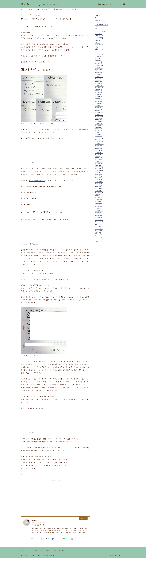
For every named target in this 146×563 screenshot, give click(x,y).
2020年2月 (99, 215)
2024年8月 (99, 94)
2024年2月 (99, 108)
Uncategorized (100, 18)
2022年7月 (99, 150)
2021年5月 (99, 181)
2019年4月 (99, 237)
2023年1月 (99, 137)
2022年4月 (99, 157)
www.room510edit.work (29, 163)
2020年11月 (99, 195)
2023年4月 (99, 130)
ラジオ (97, 42)
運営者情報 (24, 555)
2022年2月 (99, 161)
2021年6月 (99, 179)
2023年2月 (99, 134)
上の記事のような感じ (37, 180)
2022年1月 (99, 163)
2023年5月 (99, 128)
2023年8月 (99, 121)
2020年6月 (99, 206)
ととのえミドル (101, 22)
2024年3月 (99, 105)
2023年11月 (99, 114)
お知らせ (98, 20)
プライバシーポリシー (36, 555)
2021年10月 (99, 170)
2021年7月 (99, 177)
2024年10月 (99, 90)
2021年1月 (98, 190)
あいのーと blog (30, 4)
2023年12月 (99, 112)
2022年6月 (99, 152)
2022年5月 (99, 155)
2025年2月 (99, 81)
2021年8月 (99, 175)
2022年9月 (99, 146)
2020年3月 (99, 213)
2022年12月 (99, 139)
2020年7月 (99, 204)
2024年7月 (99, 96)
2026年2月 (99, 61)
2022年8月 (99, 148)
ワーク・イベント (101, 31)
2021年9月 (99, 172)
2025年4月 (99, 76)
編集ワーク (99, 49)
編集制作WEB (50, 555)
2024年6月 (99, 99)
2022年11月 (99, 141)
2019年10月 (99, 224)
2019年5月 (99, 235)
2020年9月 (99, 199)
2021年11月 (99, 168)
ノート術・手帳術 (36, 15)
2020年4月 (99, 210)
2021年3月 (99, 186)
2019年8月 (99, 228)
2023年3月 (99, 132)
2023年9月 (99, 119)
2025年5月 (99, 74)
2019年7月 (98, 231)
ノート (97, 27)
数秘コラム (99, 44)
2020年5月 (99, 208)
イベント (98, 33)
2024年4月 (99, 103)
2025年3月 (99, 79)
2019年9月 (98, 226)
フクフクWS (99, 36)
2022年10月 (99, 143)
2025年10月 (99, 70)
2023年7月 (99, 123)
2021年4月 (99, 184)
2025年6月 (99, 72)
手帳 (97, 29)
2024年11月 (99, 87)
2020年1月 (99, 217)
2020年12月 (99, 193)
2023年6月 (99, 125)
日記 (97, 47)
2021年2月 (99, 188)
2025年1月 (99, 83)
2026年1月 (99, 63)
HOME (22, 550)
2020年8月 (99, 201)
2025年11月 (99, 67)
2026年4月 (99, 56)
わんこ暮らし (100, 38)
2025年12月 (99, 65)
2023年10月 (99, 117)
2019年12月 (99, 219)
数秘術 (97, 40)
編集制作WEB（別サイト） (108, 4)
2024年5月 (99, 101)
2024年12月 (99, 85)
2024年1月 (99, 110)
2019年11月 (99, 222)
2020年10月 (99, 197)
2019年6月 (99, 233)
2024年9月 (99, 92)
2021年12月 (99, 166)
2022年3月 (99, 159)
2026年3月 (99, 58)
